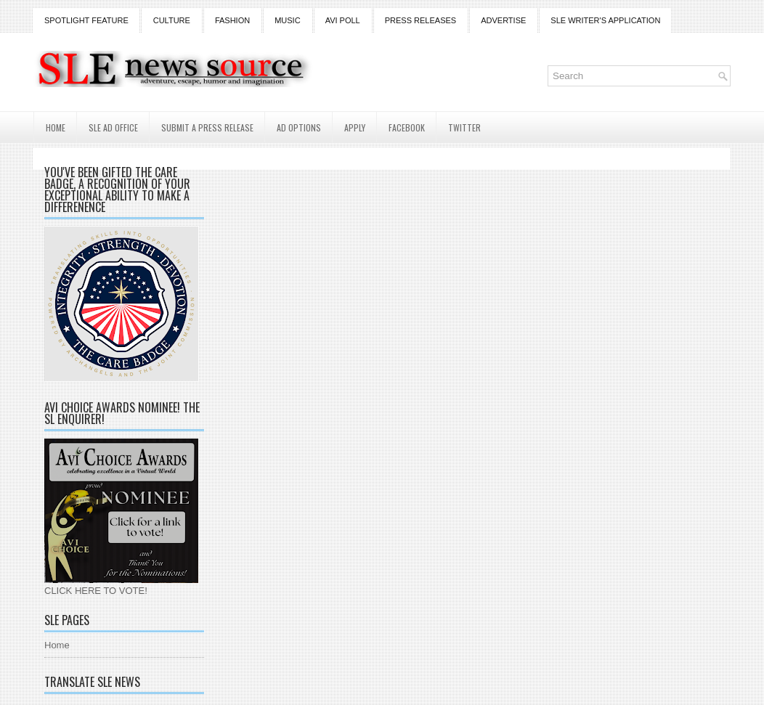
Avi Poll (342, 20)
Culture (171, 20)
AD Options (299, 127)
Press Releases (420, 20)
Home (55, 127)
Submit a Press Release (207, 127)
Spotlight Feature (86, 20)
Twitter (464, 127)
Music (287, 20)
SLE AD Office (113, 127)
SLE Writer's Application (605, 20)
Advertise (503, 20)
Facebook (407, 127)
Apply (354, 127)
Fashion (232, 20)
